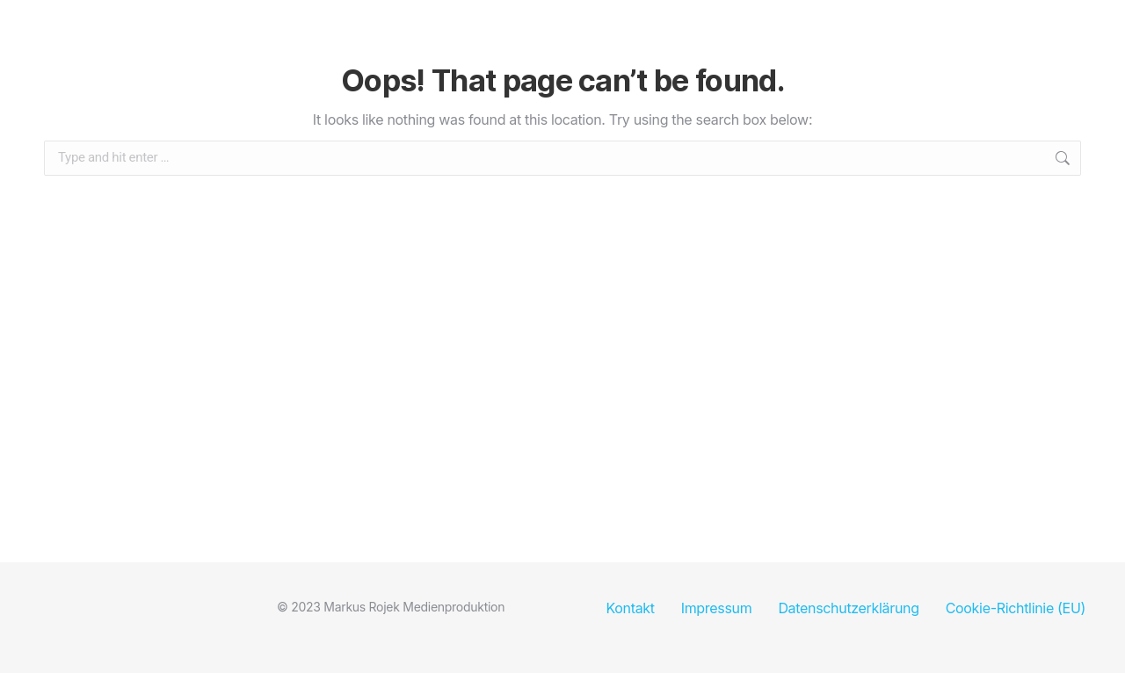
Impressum (716, 608)
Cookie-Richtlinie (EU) (1015, 608)
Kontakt (630, 608)
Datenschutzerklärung (848, 608)
